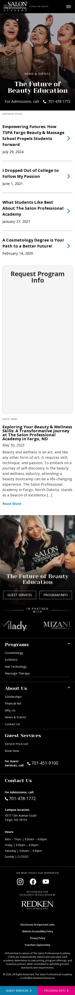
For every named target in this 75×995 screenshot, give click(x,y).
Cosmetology (14, 653)
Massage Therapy (17, 673)
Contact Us (12, 724)
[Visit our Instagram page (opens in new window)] (20, 882)
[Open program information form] (56, 990)
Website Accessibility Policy (37, 931)
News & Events (15, 717)
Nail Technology (16, 666)
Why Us (10, 710)
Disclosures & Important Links (37, 924)
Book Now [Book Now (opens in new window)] (12, 751)
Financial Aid (13, 703)
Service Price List (16, 744)
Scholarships (13, 697)
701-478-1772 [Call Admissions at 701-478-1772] (20, 798)
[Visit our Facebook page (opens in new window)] (33, 882)
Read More (11, 503)
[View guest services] (19, 990)
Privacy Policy (37, 938)
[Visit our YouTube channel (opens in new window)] (46, 882)
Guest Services (19, 595)
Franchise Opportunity (37, 945)
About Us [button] (16, 688)
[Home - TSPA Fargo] (15, 6)
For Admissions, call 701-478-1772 (37, 101)
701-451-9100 (48, 763)
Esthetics (11, 659)
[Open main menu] (69, 7)
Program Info (56, 595)
